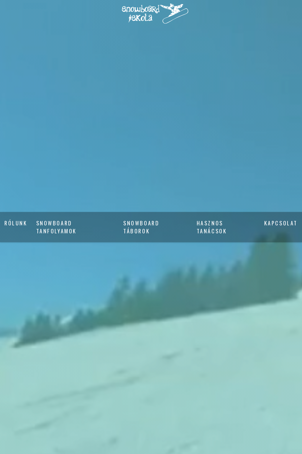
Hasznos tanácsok (212, 227)
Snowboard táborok (141, 227)
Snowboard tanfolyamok (56, 227)
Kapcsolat (281, 223)
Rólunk (15, 223)
